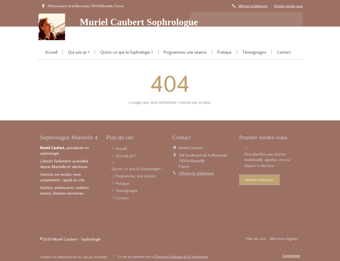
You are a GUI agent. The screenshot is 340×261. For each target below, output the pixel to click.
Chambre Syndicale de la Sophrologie (181, 256)
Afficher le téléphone (252, 6)
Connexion (291, 255)
